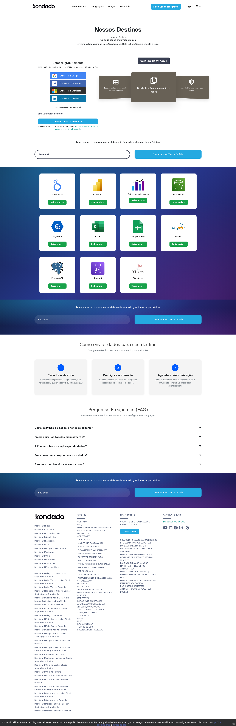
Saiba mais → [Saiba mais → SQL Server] (138, 286)
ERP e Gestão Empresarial (91, 567)
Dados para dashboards (89, 601)
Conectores (83, 536)
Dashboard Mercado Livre (46, 567)
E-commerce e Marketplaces (92, 550)
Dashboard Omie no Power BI (48, 672)
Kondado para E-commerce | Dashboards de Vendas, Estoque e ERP (138, 575)
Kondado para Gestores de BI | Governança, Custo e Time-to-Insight (136, 557)
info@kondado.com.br (174, 522)
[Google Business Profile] (187, 528)
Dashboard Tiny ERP (44, 529)
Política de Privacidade (90, 630)
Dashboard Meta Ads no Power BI (50, 626)
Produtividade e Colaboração (94, 564)
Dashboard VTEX (42, 544)
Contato (82, 522)
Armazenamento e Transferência (95, 578)
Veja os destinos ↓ (153, 61)
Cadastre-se (130, 531)
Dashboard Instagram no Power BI (50, 654)
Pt (199, 6)
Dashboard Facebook (44, 541)
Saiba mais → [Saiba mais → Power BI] (98, 202)
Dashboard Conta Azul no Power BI (51, 700)
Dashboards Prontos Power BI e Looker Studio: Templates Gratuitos (94, 530)
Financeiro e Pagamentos (91, 553)
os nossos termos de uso (85, 126)
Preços (81, 525)
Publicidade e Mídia (88, 546)
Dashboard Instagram (44, 552)
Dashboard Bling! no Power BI (48, 615)
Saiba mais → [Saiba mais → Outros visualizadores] (138, 200)
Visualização (84, 581)
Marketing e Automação (91, 543)
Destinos (82, 584)
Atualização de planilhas (91, 604)
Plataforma (83, 587)
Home (112, 37)
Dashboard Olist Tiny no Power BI (50, 587)
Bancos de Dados (87, 560)
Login (188, 6)
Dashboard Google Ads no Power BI (51, 630)
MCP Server (83, 598)
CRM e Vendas (85, 540)
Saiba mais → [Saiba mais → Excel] (98, 244)
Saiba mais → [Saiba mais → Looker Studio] (57, 202)
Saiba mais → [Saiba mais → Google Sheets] (138, 244)
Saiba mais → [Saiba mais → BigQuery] (57, 244)
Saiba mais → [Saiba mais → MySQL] (178, 244)
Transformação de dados (90, 610)
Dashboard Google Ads (45, 537)
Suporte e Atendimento (90, 557)
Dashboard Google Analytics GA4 (50, 548)
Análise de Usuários (88, 574)
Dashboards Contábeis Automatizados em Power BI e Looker (135, 589)
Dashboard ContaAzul (44, 563)
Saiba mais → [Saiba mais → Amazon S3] (178, 202)
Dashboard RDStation (44, 559)
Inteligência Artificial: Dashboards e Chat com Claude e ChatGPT (94, 592)
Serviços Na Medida (87, 612)
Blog (79, 621)
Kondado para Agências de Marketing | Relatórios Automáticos (134, 566)
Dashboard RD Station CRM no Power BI (53, 675)
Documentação (85, 624)
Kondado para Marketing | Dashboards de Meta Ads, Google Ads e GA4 (137, 549)
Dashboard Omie (42, 556)
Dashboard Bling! (42, 526)
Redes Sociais (85, 571)
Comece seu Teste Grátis (168, 154)
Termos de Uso (85, 627)
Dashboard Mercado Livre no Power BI (52, 710)
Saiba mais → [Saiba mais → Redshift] (98, 286)
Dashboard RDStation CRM (47, 533)
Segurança (83, 615)
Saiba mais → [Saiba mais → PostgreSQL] (57, 286)
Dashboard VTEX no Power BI (48, 604)
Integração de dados (88, 607)
